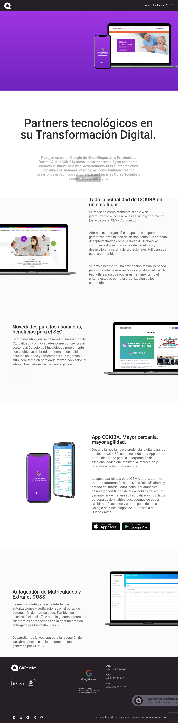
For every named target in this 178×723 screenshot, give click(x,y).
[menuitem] (143, 6)
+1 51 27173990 (115, 678)
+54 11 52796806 (116, 669)
